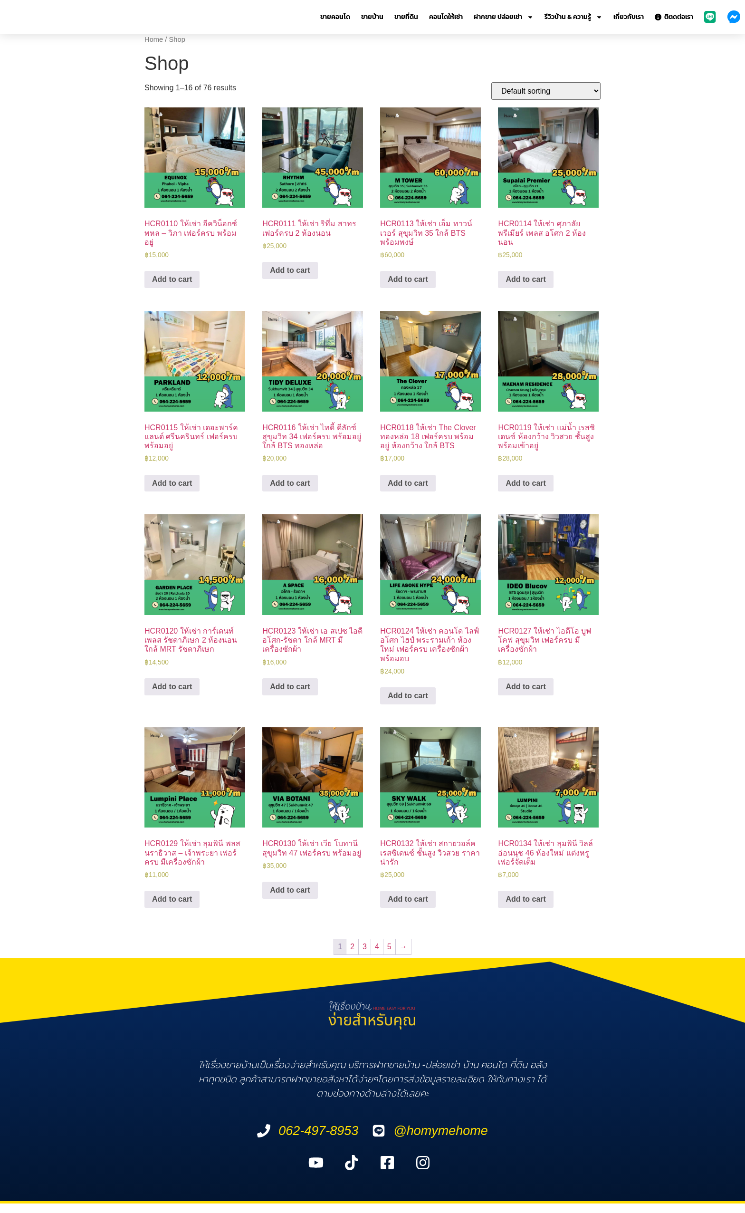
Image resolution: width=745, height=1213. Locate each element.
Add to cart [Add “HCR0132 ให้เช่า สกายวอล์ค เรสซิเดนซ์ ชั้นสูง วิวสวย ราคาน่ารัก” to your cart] (408, 899)
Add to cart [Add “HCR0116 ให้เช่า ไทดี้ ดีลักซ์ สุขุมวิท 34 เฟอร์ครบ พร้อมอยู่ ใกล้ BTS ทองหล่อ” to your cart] (290, 483)
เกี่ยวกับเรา (628, 17)
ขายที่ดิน (406, 17)
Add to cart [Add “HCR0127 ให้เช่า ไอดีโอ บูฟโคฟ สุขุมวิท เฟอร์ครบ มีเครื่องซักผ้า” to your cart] (525, 687)
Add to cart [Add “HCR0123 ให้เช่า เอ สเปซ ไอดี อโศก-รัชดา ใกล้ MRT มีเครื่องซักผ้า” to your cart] (290, 687)
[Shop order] (546, 91)
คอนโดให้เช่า (446, 17)
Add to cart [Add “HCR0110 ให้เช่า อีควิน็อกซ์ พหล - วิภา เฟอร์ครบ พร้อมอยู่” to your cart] (172, 279)
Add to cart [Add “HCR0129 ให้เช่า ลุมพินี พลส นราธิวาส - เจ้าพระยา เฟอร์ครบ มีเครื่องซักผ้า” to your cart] (172, 899)
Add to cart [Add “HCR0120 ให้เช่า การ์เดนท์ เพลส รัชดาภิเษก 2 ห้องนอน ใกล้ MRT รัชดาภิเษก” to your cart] (172, 687)
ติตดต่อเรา (674, 17)
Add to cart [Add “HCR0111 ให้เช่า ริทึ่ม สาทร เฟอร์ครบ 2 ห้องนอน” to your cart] (290, 270)
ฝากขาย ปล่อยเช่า (504, 17)
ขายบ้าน (372, 17)
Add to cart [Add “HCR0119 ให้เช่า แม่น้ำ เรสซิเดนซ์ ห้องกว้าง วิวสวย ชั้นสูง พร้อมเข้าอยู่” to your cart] (525, 483)
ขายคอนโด (335, 17)
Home (153, 39)
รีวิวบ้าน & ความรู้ (573, 17)
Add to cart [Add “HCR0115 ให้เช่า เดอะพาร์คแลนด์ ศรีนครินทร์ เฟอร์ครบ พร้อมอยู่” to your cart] (172, 483)
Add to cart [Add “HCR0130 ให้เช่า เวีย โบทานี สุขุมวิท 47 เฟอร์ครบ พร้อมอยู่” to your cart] (290, 890)
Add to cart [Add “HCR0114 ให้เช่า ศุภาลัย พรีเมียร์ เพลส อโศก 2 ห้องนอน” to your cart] (525, 279)
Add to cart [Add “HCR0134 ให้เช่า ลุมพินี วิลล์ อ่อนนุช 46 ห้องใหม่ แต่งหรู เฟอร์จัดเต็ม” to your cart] (525, 899)
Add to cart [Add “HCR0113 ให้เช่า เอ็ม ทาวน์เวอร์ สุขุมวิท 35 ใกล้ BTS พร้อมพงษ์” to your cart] (408, 279)
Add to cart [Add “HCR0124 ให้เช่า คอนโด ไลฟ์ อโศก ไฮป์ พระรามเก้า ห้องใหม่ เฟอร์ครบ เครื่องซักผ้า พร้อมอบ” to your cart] (408, 696)
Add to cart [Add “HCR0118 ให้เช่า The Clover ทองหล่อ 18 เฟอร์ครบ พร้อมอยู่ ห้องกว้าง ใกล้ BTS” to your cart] (408, 483)
